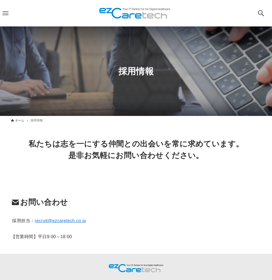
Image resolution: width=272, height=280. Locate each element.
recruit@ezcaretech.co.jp (60, 220)
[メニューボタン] (5, 13)
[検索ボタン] (261, 13)
